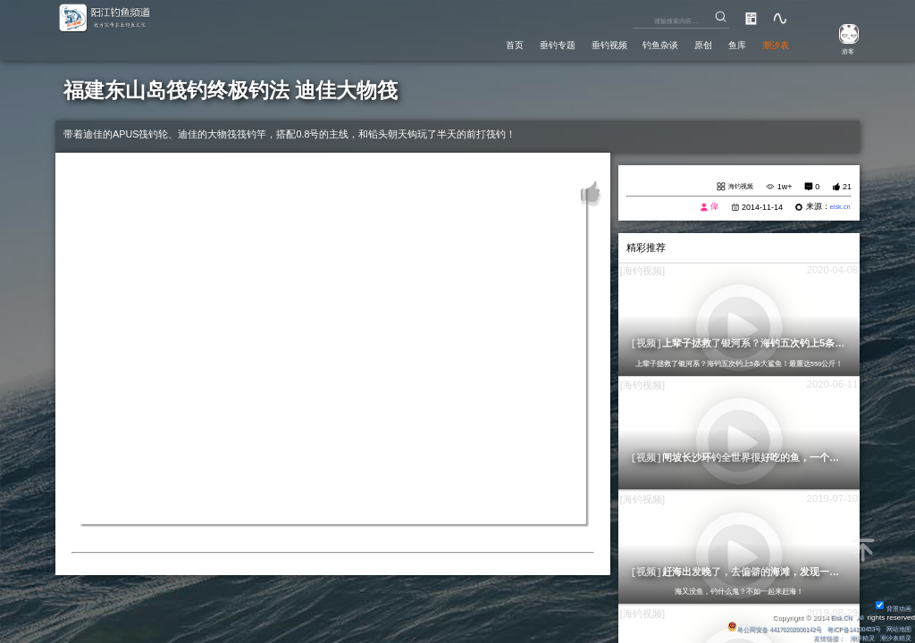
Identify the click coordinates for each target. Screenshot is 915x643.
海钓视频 (736, 187)
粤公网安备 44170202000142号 (749, 628)
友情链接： (817, 638)
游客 (840, 50)
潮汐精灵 (855, 638)
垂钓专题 (495, 44)
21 (847, 187)
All (859, 617)
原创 (680, 44)
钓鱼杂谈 (626, 44)
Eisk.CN (836, 617)
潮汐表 (769, 44)
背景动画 (891, 608)
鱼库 (722, 44)
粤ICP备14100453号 (843, 628)
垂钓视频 (561, 44)
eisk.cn (837, 209)
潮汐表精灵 (893, 638)
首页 (441, 44)
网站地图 (897, 628)
